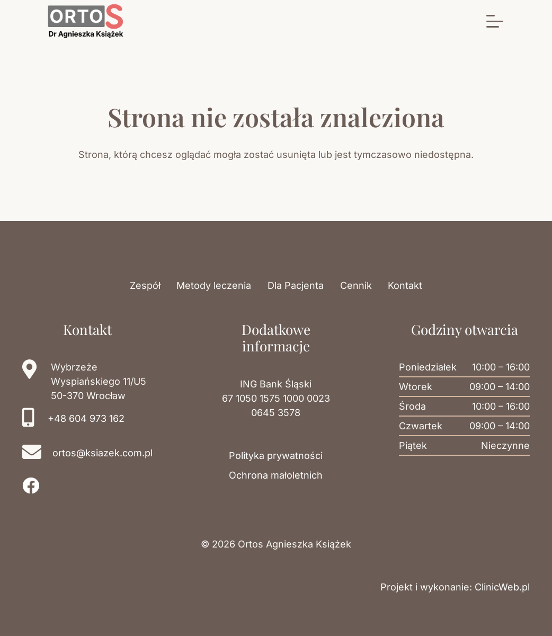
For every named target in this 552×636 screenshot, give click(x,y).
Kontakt (405, 285)
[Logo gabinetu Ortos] (85, 21)
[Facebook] (30, 485)
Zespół (145, 285)
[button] (495, 21)
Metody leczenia (213, 285)
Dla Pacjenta (296, 285)
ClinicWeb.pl (502, 587)
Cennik (356, 285)
